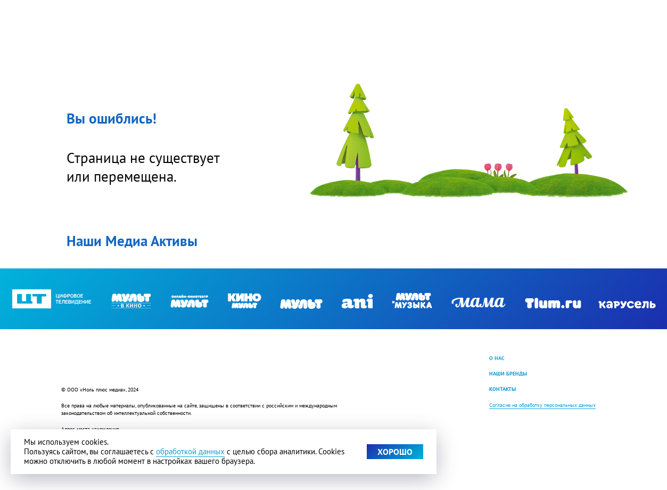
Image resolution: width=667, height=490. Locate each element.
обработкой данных (190, 451)
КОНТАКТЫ (502, 389)
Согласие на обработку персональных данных (542, 405)
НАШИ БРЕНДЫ (508, 373)
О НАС (497, 358)
